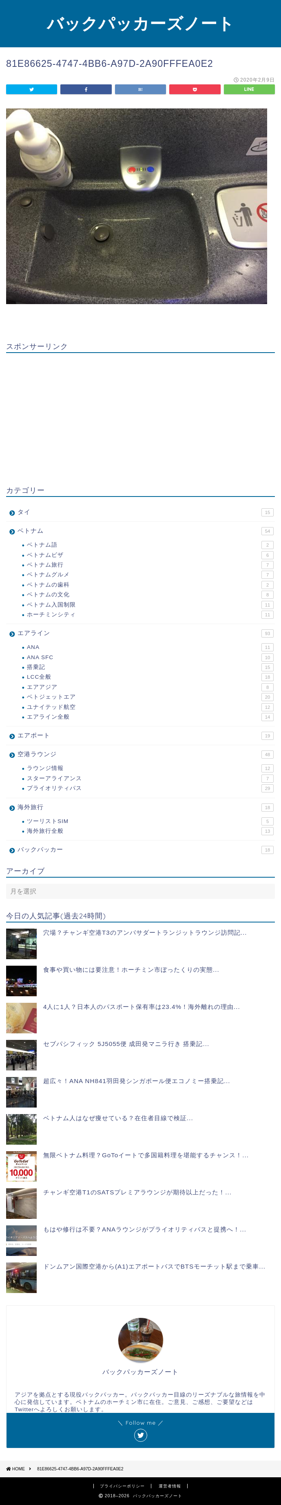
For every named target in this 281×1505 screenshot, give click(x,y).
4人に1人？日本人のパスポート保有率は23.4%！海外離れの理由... (141, 1006)
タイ (146, 512)
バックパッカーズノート (141, 23)
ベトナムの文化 (150, 595)
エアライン (146, 633)
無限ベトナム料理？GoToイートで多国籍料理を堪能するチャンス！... (146, 1155)
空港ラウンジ (146, 754)
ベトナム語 (150, 545)
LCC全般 (150, 677)
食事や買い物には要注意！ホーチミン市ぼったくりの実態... (131, 969)
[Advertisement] (140, 416)
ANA (150, 647)
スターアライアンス (150, 779)
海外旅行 (146, 807)
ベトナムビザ (150, 555)
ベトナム (146, 531)
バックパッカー (146, 850)
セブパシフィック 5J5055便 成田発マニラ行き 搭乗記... (126, 1043)
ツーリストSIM (150, 821)
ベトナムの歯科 (150, 585)
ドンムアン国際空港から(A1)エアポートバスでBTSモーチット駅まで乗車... (154, 1266)
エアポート (146, 736)
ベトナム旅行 (150, 565)
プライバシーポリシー (122, 1486)
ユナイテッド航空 (150, 707)
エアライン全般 (150, 717)
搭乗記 (150, 667)
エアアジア (150, 687)
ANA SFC (150, 657)
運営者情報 (170, 1486)
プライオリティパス (150, 788)
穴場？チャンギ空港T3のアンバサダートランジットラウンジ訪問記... (145, 932)
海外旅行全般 (150, 831)
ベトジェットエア (150, 697)
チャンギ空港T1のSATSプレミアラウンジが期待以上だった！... (137, 1192)
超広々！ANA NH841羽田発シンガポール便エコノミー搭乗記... (136, 1080)
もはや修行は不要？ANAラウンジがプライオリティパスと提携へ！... (144, 1229)
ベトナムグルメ (150, 575)
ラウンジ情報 (150, 768)
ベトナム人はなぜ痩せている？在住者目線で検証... (118, 1117)
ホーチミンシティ (150, 615)
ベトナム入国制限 (150, 605)
